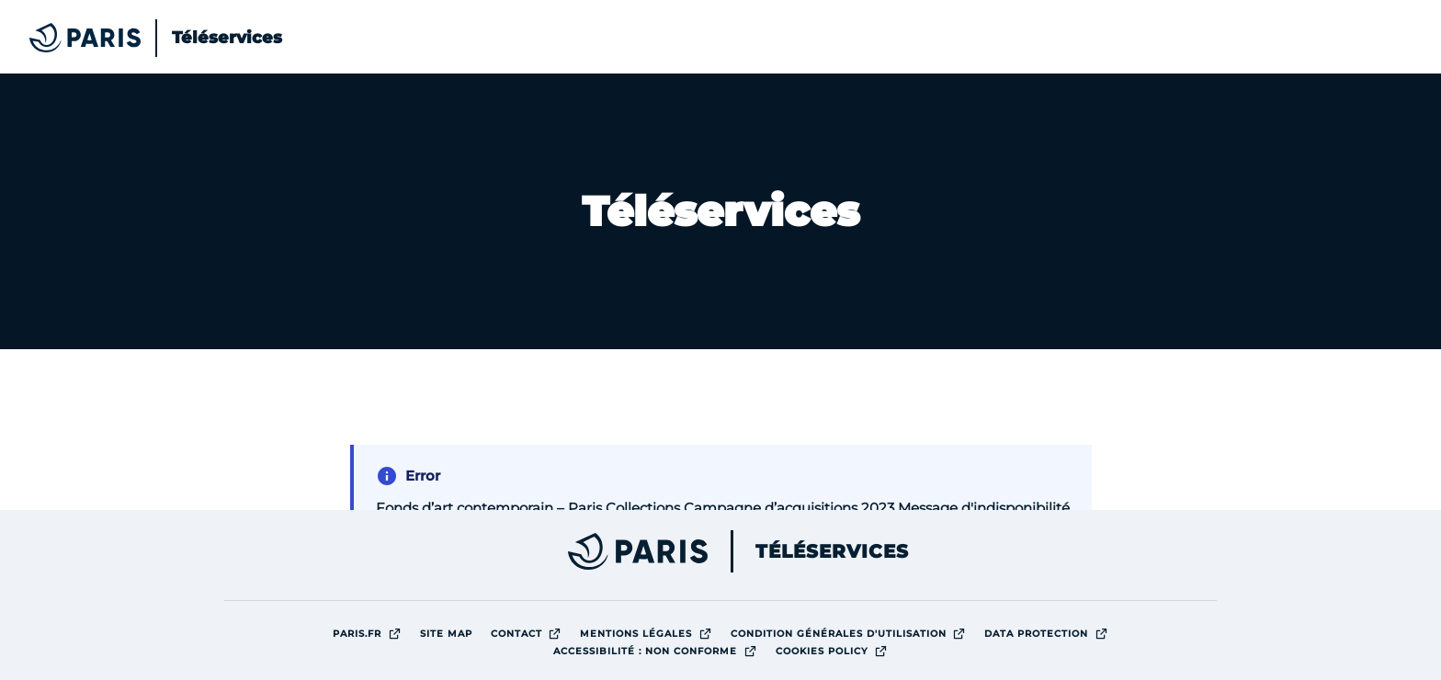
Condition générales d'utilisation (853, 633)
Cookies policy (837, 650)
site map (446, 634)
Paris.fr (372, 633)
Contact (531, 633)
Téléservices (832, 551)
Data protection (1051, 633)
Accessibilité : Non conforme (659, 650)
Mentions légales (650, 633)
